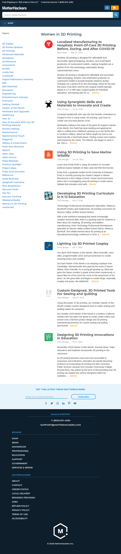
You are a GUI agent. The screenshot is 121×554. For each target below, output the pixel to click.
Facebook (46, 403)
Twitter (51, 403)
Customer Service (49, 2)
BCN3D (6, 68)
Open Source (9, 157)
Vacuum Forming (11, 196)
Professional (20, 451)
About (16, 481)
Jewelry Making (10, 128)
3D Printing (8, 51)
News (15, 442)
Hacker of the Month (13, 108)
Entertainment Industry (15, 97)
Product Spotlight (12, 164)
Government (19, 463)
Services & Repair (22, 467)
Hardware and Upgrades (15, 111)
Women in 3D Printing (14, 203)
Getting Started (10, 104)
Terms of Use (20, 514)
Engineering (9, 93)
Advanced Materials (13, 54)
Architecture (9, 61)
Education (7, 90)
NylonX (6, 150)
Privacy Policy (21, 510)
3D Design (8, 43)
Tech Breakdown (11, 186)
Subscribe (83, 397)
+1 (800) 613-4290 (65, 2)
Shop (15, 438)
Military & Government (14, 143)
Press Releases (10, 161)
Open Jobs (8, 153)
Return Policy (20, 506)
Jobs (15, 501)
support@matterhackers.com (60, 424)
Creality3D (8, 75)
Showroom (19, 446)
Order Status (20, 489)
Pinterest (69, 403)
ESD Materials (9, 86)
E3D (4, 83)
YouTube (75, 403)
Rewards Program (23, 497)
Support (17, 459)
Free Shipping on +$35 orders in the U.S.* (20, 2)
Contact (17, 485)
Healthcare (8, 115)
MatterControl (10, 132)
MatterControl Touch (13, 136)
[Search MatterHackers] (116, 15)
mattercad (8, 207)
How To (6, 118)
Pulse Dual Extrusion (13, 171)
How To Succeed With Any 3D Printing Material (18, 124)
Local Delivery (21, 493)
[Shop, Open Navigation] (8, 23)
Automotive (8, 65)
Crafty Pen (8, 72)
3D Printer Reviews (12, 47)
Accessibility (19, 518)
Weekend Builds (11, 200)
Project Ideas (9, 168)
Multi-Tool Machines (13, 146)
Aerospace (8, 58)
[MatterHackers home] (60, 531)
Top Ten (6, 193)
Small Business (10, 178)
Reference (7, 175)
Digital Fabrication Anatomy (17, 79)
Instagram (57, 403)
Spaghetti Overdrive (13, 182)
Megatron (7, 139)
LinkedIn (63, 403)
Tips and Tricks (10, 189)
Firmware (7, 100)
